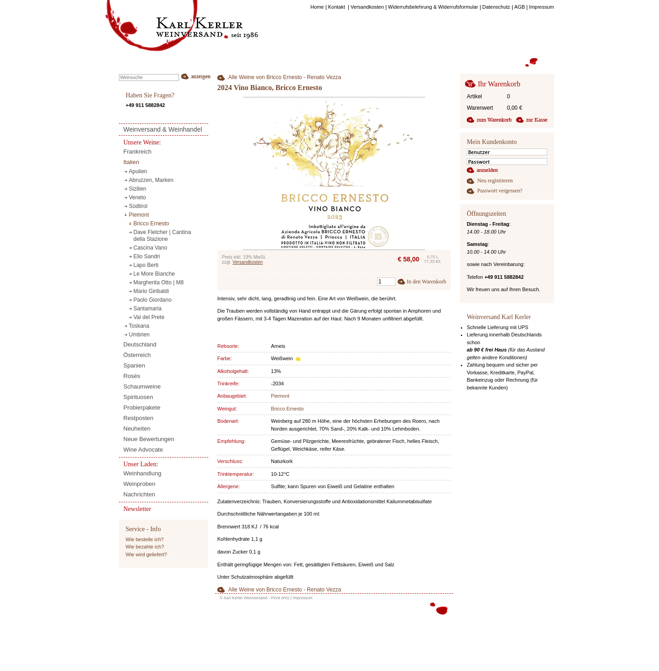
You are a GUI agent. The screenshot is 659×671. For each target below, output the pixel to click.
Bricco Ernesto (287, 408)
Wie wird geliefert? (146, 554)
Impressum (302, 598)
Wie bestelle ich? (145, 539)
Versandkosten (247, 262)
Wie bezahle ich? (145, 546)
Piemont (280, 396)
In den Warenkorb (426, 281)
